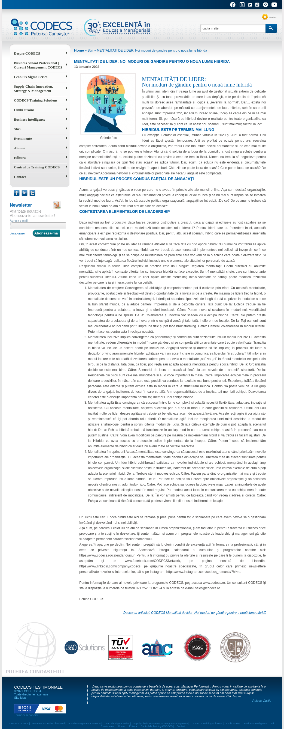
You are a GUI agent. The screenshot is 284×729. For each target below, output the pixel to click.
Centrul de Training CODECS (37, 167)
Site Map (20, 697)
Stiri (17, 129)
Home (79, 50)
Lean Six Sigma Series (30, 77)
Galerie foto (108, 106)
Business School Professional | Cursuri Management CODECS (38, 65)
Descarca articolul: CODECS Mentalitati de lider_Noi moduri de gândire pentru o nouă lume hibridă (194, 613)
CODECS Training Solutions (35, 100)
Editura (20, 158)
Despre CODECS (27, 53)
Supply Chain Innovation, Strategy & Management (33, 88)
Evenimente (23, 138)
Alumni (19, 148)
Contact (272, 17)
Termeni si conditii (26, 715)
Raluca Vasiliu (261, 700)
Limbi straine (24, 110)
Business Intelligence (29, 119)
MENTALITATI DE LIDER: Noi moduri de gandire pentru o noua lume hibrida (152, 50)
